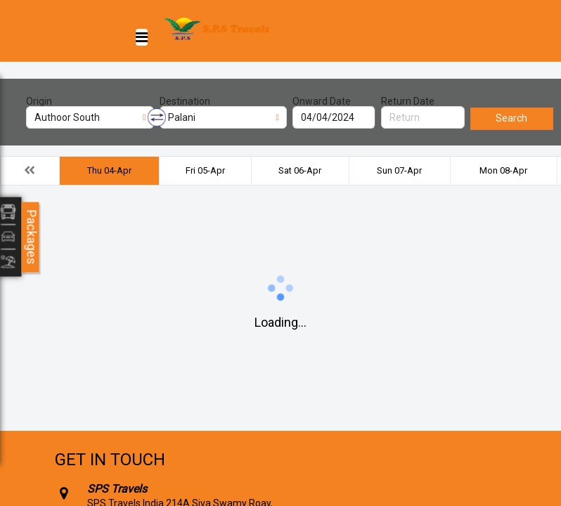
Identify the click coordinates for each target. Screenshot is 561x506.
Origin (39, 101)
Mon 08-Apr (503, 170)
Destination (185, 101)
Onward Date (321, 101)
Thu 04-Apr (109, 170)
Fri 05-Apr (205, 170)
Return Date (407, 101)
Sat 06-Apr (299, 170)
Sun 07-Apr (399, 170)
